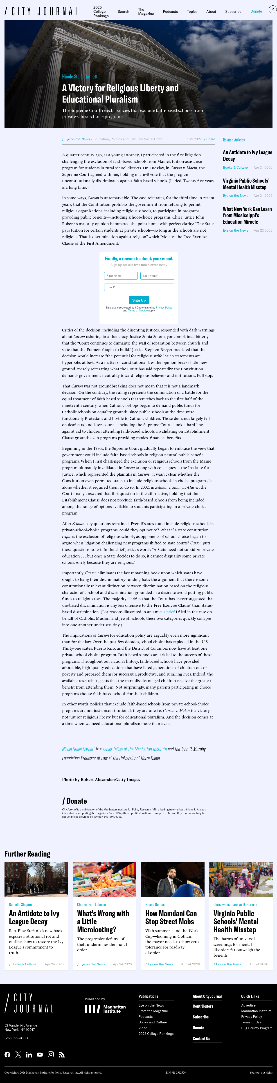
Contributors (203, 1006)
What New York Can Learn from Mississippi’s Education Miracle (247, 215)
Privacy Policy (164, 307)
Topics (192, 11)
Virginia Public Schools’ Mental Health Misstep (246, 183)
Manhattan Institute (256, 1011)
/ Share (209, 139)
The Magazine (146, 11)
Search (123, 11)
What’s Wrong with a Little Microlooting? (103, 921)
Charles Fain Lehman (91, 904)
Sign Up (139, 300)
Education (101, 139)
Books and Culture (153, 1022)
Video (143, 1028)
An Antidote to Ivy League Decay (247, 155)
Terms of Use (251, 1022)
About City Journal (207, 996)
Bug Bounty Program (256, 1028)
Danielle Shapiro (20, 904)
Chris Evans (222, 904)
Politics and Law (123, 139)
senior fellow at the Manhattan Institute (135, 748)
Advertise (248, 1005)
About (211, 11)
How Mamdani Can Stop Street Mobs (171, 917)
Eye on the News (92, 964)
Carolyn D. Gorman (244, 904)
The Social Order (150, 139)
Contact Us (201, 1038)
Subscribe (233, 11)
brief (170, 611)
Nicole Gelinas (155, 904)
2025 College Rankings (101, 11)
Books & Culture (23, 964)
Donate (256, 11)
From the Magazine (153, 1011)
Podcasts (170, 11)
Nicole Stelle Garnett (79, 76)
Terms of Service (138, 310)
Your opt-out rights (261, 1072)
